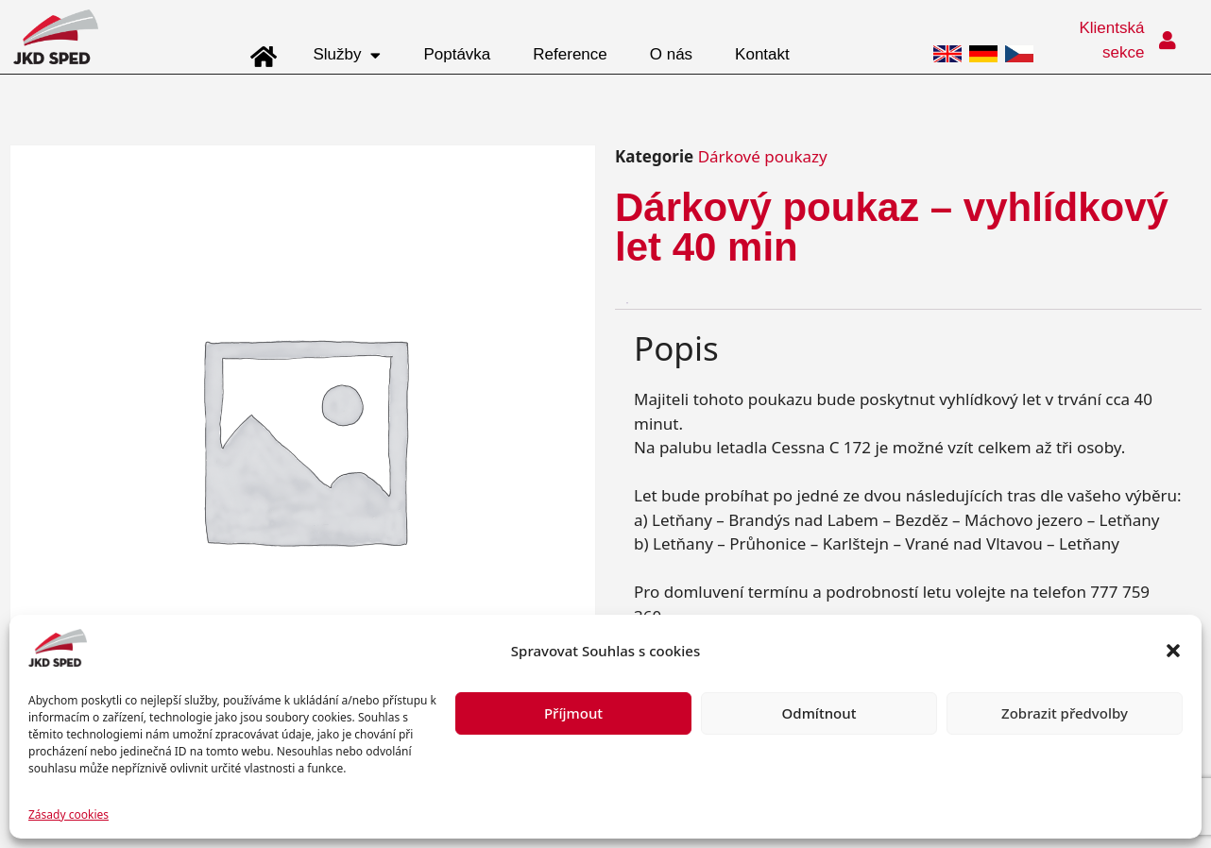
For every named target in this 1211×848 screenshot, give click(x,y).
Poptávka (456, 54)
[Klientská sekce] (1167, 40)
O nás (671, 54)
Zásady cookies (68, 814)
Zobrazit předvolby (1064, 713)
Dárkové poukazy (762, 156)
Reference (569, 54)
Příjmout (573, 713)
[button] (1173, 650)
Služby (347, 55)
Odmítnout (819, 713)
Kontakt (762, 54)
